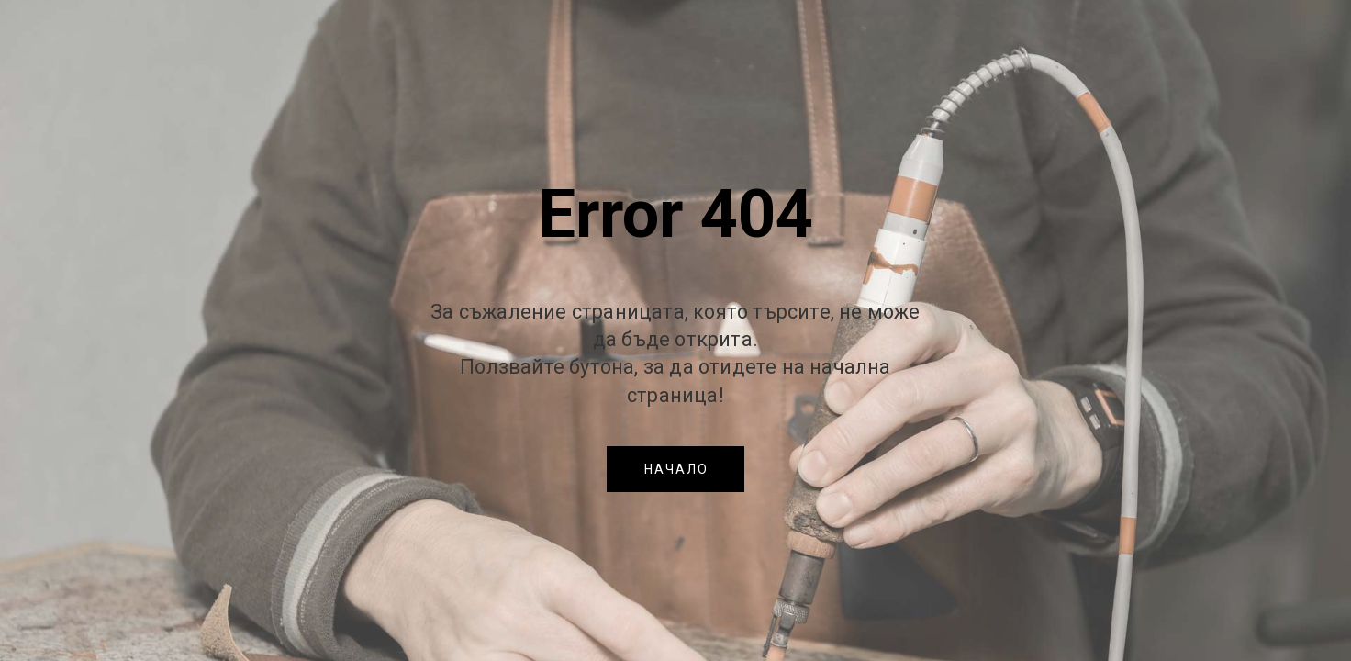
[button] (675, 469)
